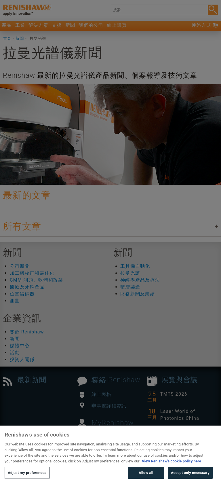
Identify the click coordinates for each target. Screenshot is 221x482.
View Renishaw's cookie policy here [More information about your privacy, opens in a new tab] (171, 469)
